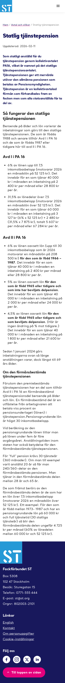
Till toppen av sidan (23, 672)
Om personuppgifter (18, 634)
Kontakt (9, 628)
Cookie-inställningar (18, 639)
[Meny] (58, 6)
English (8, 622)
